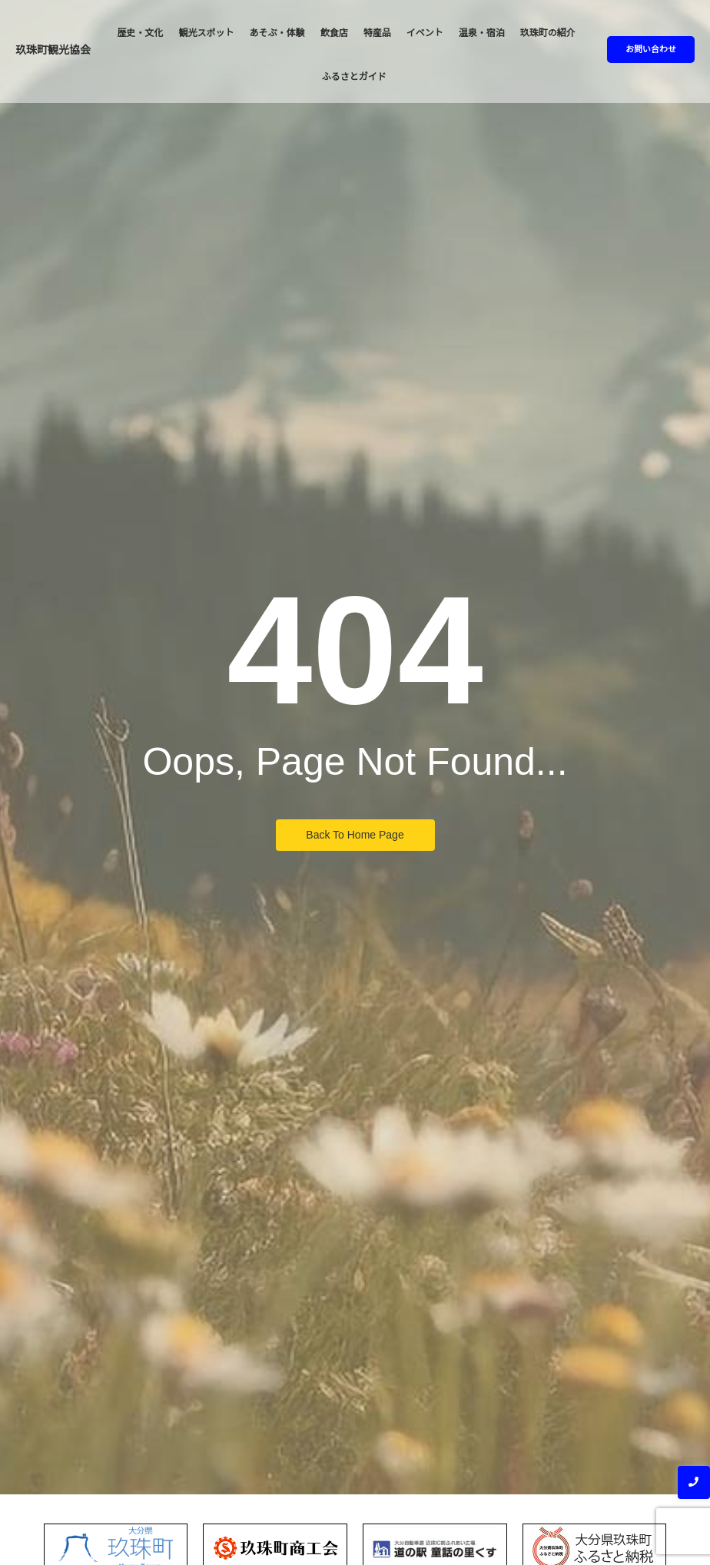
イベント (424, 33)
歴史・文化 (141, 33)
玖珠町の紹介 (548, 33)
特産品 (377, 33)
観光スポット (206, 33)
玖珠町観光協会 (53, 50)
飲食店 (334, 33)
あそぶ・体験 (277, 33)
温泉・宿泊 (482, 33)
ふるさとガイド (354, 76)
